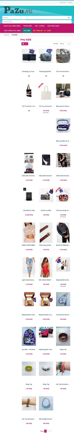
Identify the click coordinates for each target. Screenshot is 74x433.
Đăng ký (70, 2)
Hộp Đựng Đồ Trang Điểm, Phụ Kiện (51, 349)
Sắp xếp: (55, 43)
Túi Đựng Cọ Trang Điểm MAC (32, 71)
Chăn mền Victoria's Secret (48, 176)
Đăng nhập (63, 2)
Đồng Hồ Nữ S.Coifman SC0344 (32, 315)
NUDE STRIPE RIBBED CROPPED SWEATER (35, 245)
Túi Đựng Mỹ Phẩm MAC (47, 71)
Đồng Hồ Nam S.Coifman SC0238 (50, 315)
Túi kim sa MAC (46, 210)
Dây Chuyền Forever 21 (46, 419)
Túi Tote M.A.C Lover (29, 106)
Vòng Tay (63, 349)
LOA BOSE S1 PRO (29, 210)
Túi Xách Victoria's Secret (65, 315)
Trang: (42, 431)
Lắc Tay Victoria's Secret (64, 384)
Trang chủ (6, 35)
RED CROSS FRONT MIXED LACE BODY (51, 280)
